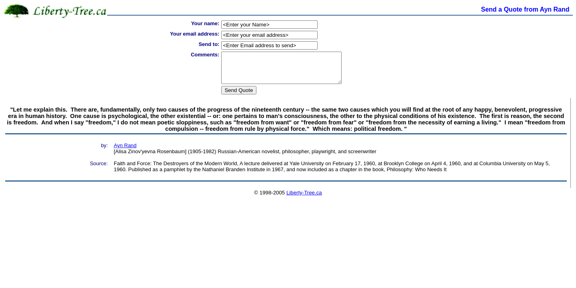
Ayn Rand (125, 151)
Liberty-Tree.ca (304, 199)
